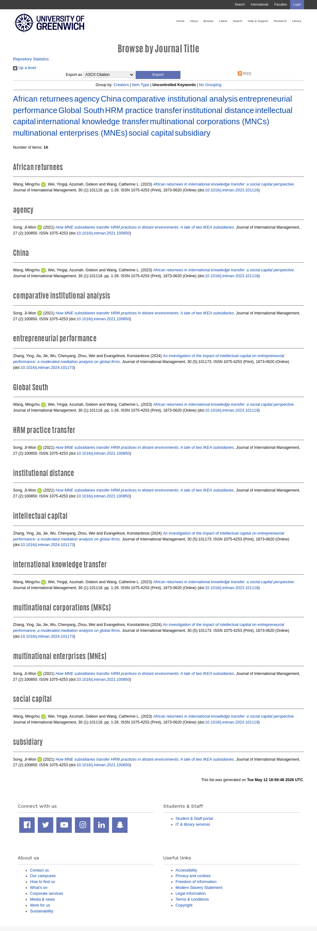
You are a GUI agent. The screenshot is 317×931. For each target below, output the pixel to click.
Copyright (184, 905)
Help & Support (258, 21)
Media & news (42, 899)
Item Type (140, 84)
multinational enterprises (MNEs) (70, 133)
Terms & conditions (192, 899)
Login (297, 4)
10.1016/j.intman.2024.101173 (47, 367)
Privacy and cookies (193, 875)
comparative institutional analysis (180, 98)
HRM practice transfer (143, 110)
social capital (151, 133)
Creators (121, 84)
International (259, 4)
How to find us (42, 881)
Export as (74, 74)
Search (240, 4)
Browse (208, 21)
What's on (38, 887)
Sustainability (41, 911)
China (111, 98)
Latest (223, 21)
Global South (81, 110)
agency (87, 98)
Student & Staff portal (194, 818)
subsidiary (193, 133)
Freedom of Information (196, 881)
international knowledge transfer (93, 121)
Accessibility (186, 870)
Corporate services (46, 893)
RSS (243, 73)
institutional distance (218, 110)
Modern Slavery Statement (199, 887)
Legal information (191, 893)
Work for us (40, 905)
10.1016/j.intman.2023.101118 (231, 190)
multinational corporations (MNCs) (209, 121)
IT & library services (193, 824)
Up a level (24, 67)
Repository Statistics (31, 59)
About (194, 21)
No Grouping (210, 84)
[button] (158, 75)
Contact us (39, 870)
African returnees (43, 98)
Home (180, 21)
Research (280, 21)
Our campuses (43, 875)
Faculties (280, 4)
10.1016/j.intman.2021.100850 (103, 233)
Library (296, 21)
